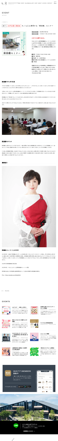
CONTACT (49, 3)
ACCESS (44, 3)
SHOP (36, 3)
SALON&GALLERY (29, 3)
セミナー (4, 22)
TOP (19, 3)
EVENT (22, 3)
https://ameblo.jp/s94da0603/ (13, 275)
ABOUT (40, 3)
